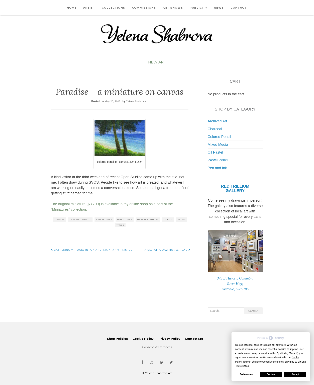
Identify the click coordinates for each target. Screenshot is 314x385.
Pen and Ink (217, 168)
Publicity (198, 7)
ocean (168, 219)
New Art (157, 62)
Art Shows (173, 7)
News (219, 7)
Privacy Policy (169, 339)
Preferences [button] (242, 366)
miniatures (124, 219)
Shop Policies (117, 339)
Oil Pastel (215, 152)
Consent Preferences (157, 347)
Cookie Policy (143, 339)
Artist (89, 7)
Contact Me (194, 339)
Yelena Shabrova (136, 101)
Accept (295, 374)
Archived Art (217, 121)
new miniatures (148, 219)
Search (253, 310)
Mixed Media (218, 145)
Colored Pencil (219, 137)
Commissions (144, 7)
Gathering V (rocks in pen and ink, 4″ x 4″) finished (92, 249)
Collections (113, 7)
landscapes (104, 219)
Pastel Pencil (218, 160)
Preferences (246, 374)
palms (181, 219)
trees (120, 225)
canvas (59, 219)
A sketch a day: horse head (167, 249)
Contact (238, 7)
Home (71, 7)
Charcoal (215, 129)
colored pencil (80, 219)
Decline (271, 374)
